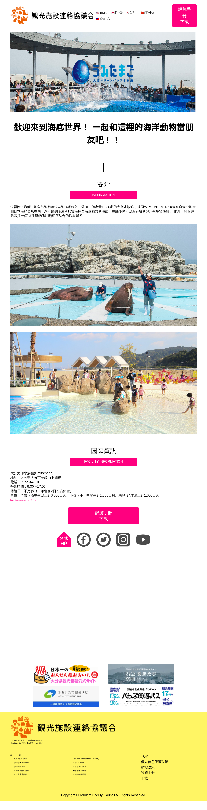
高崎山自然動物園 (27, 781)
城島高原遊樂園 (84, 787)
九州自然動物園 (25, 765)
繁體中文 (105, 18)
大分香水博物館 (25, 787)
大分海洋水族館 (84, 781)
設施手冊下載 (184, 15)
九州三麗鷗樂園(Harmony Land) (97, 765)
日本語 (119, 12)
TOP (144, 761)
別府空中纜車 (83, 771)
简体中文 (149, 12)
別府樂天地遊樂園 (27, 771)
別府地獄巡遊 (24, 776)
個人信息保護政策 (154, 766)
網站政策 (147, 771)
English (104, 12)
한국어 (133, 12)
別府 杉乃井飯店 (85, 776)
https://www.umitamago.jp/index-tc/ (36, 500)
